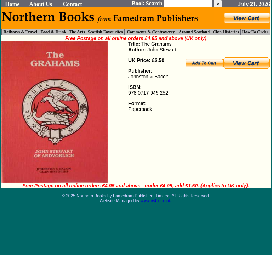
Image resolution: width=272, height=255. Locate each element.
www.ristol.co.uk (156, 200)
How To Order (255, 31)
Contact (72, 4)
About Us (40, 4)
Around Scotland (194, 31)
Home (12, 4)
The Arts (77, 31)
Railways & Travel (21, 31)
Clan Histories (226, 31)
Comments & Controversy (151, 31)
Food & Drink (54, 31)
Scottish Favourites (105, 31)
